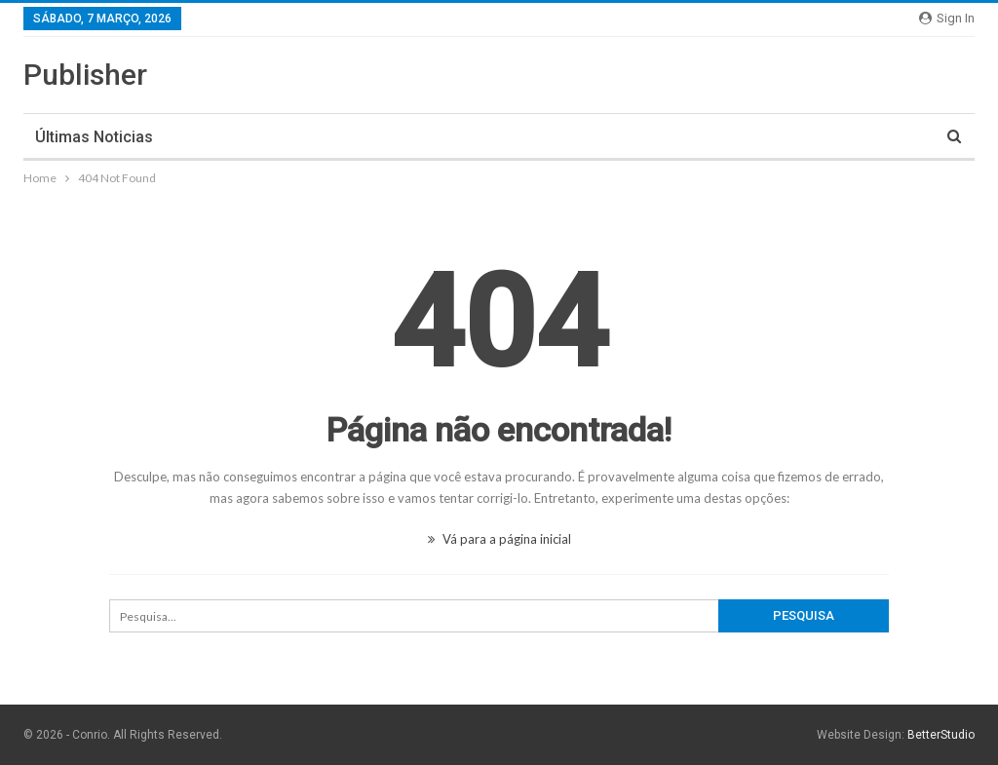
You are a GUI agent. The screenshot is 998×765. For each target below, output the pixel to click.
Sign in (947, 18)
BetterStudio (941, 735)
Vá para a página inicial (499, 539)
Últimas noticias (94, 137)
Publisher (85, 74)
